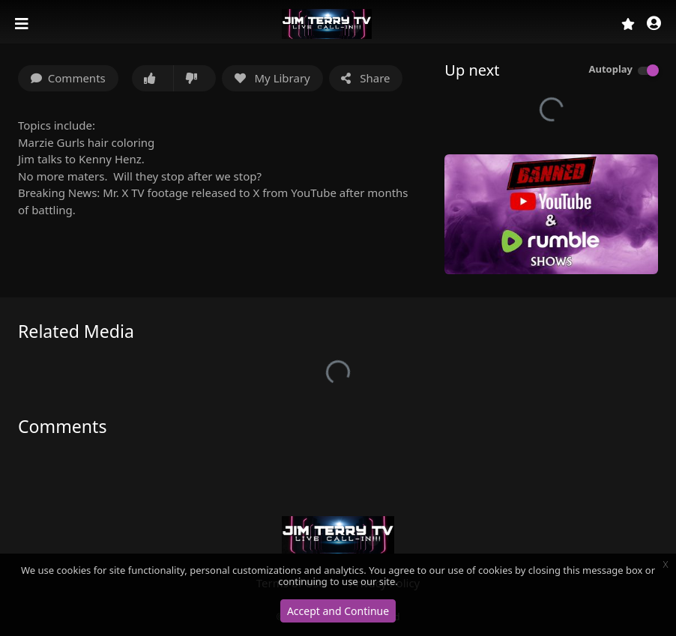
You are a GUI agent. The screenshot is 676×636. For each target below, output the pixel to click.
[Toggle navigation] (23, 23)
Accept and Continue (338, 611)
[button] (654, 24)
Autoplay (610, 69)
